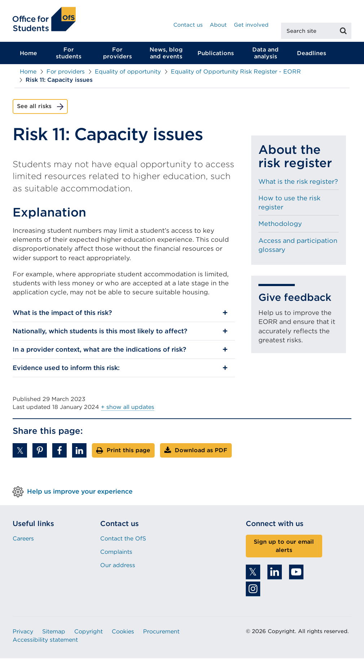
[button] (20, 451)
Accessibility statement (45, 640)
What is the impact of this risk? (62, 313)
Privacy (23, 632)
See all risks (34, 106)
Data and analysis (265, 54)
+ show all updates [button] (127, 407)
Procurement (161, 632)
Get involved (251, 25)
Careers (23, 538)
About (218, 25)
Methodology (280, 224)
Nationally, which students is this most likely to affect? (100, 331)
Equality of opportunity (128, 72)
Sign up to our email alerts (284, 546)
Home (28, 53)
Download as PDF (201, 450)
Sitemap (53, 632)
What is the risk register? (298, 182)
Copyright (88, 632)
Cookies (123, 632)
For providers (117, 54)
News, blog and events (166, 54)
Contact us (188, 25)
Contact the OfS (123, 538)
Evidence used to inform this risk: (66, 368)
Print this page (128, 450)
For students (68, 54)
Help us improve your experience (80, 491)
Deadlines (311, 53)
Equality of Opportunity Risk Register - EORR (236, 72)
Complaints (116, 552)
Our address (117, 565)
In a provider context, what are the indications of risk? (99, 350)
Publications (215, 53)
